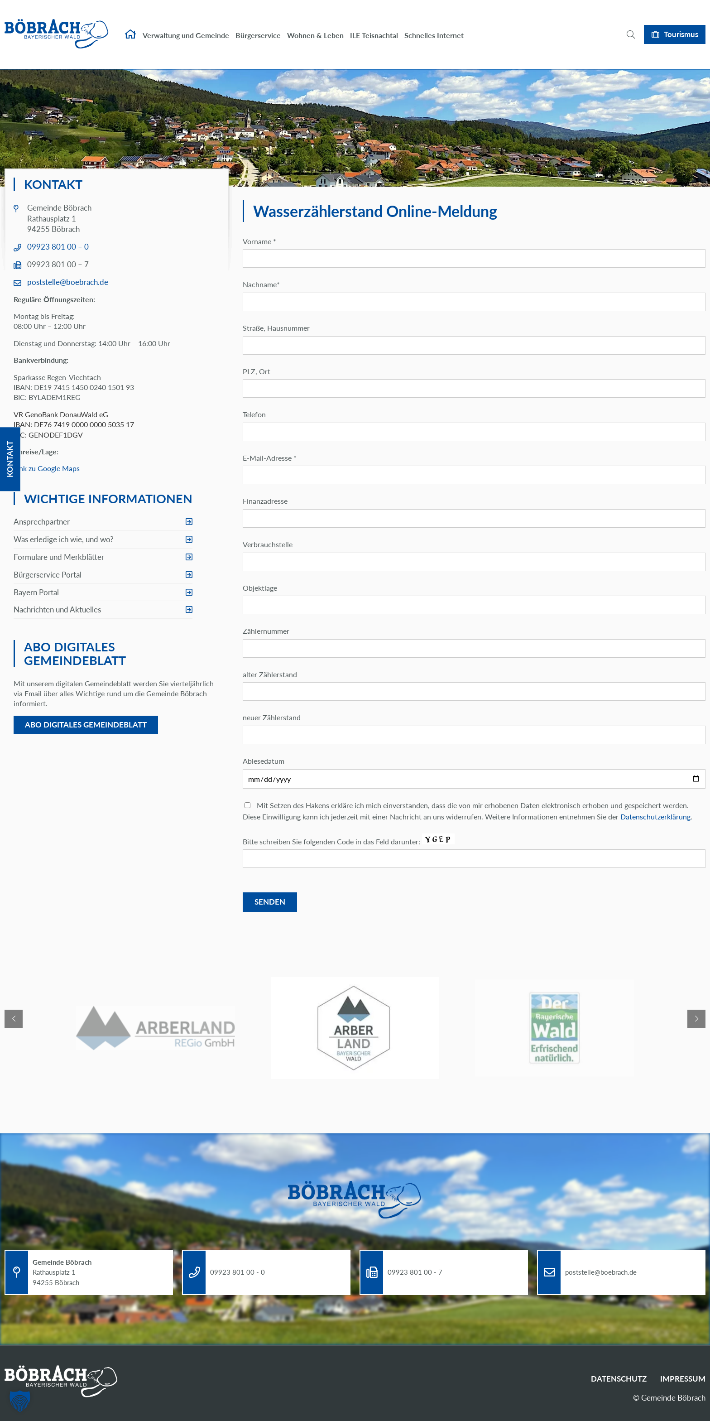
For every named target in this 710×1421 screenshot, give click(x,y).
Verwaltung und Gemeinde (186, 26)
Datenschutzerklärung (655, 816)
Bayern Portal (36, 592)
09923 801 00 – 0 (58, 246)
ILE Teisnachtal (374, 26)
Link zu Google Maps (47, 468)
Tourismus (681, 25)
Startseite (130, 25)
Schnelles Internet (434, 26)
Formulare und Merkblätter (59, 557)
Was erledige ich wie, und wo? (64, 539)
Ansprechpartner (42, 521)
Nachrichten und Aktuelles (57, 609)
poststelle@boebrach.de (67, 282)
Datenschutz (619, 1378)
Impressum (682, 1378)
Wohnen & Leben (315, 26)
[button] (20, 1401)
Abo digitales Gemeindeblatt (86, 724)
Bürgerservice (258, 26)
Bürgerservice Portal (48, 574)
